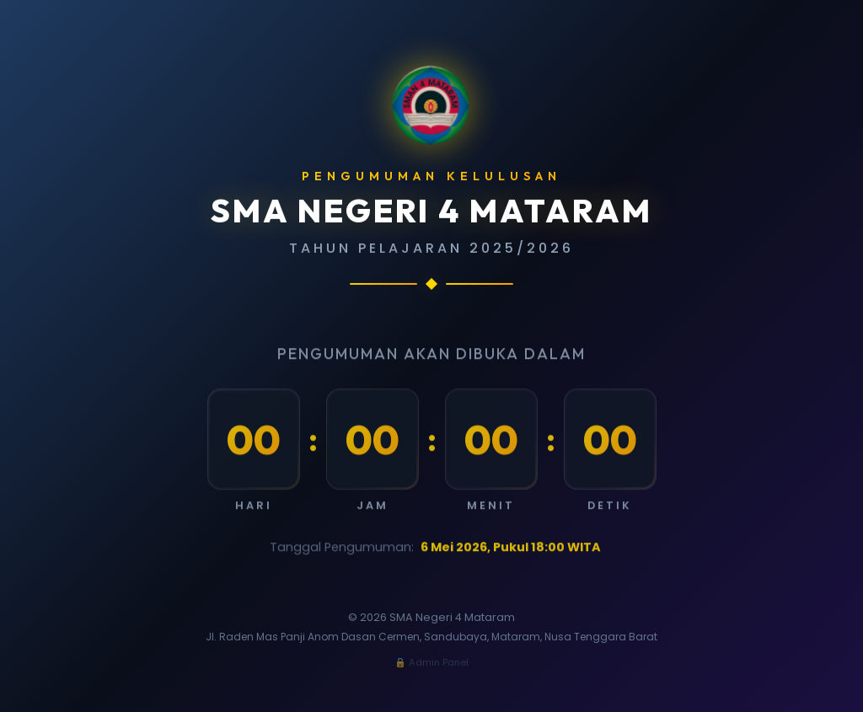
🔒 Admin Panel (431, 662)
